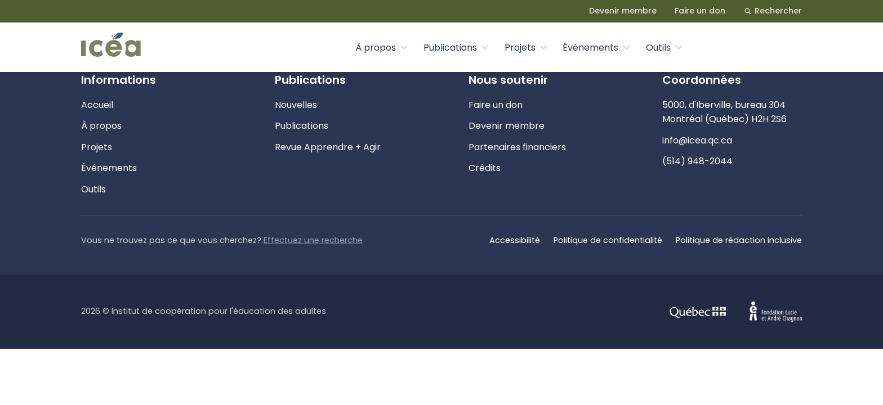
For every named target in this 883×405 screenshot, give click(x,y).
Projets (520, 47)
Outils (658, 47)
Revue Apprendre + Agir (328, 147)
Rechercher (772, 10)
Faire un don (700, 10)
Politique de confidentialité (608, 240)
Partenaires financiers (517, 147)
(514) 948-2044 (697, 161)
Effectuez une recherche (313, 240)
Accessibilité (514, 240)
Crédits (485, 167)
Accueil (97, 104)
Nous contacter (753, 47)
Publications (450, 47)
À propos (375, 47)
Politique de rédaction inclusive (739, 240)
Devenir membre (623, 10)
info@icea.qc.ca (697, 140)
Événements (590, 47)
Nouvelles (296, 104)
